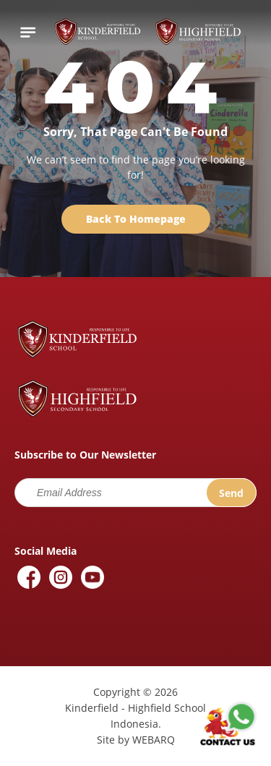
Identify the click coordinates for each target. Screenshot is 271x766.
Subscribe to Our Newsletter (85, 454)
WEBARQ (153, 739)
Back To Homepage (136, 219)
